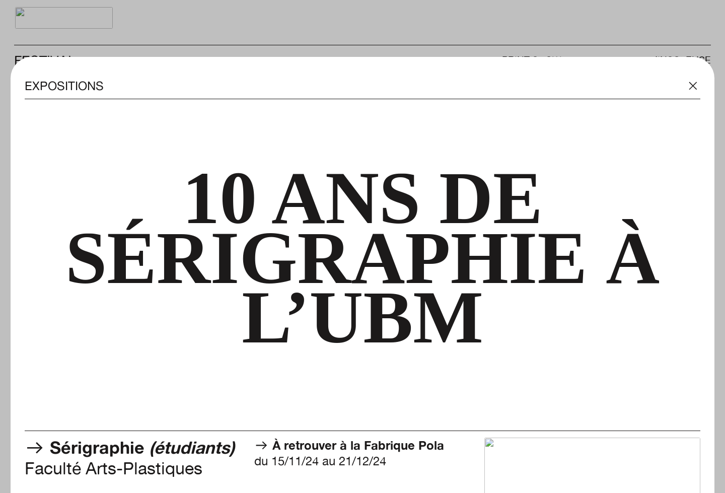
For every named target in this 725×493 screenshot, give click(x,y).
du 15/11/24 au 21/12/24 (349, 453)
